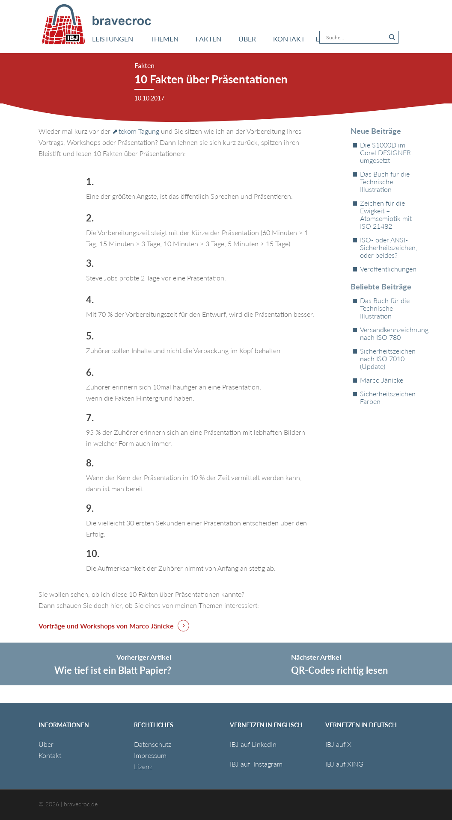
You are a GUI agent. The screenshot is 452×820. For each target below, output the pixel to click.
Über (46, 744)
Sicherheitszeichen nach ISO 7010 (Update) (386, 358)
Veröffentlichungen (386, 269)
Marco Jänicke (381, 380)
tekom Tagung (139, 131)
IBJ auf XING (344, 764)
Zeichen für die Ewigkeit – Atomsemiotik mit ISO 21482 (386, 214)
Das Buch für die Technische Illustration (385, 181)
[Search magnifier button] (392, 37)
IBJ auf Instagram (257, 764)
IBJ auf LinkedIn (254, 744)
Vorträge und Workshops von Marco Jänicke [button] (106, 626)
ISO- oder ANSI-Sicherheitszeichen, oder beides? (386, 247)
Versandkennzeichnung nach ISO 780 (386, 333)
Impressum (150, 755)
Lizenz (143, 766)
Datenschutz (152, 744)
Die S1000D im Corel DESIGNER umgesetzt (385, 152)
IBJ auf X (338, 744)
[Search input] (355, 37)
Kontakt (50, 755)
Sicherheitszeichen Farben (386, 397)
